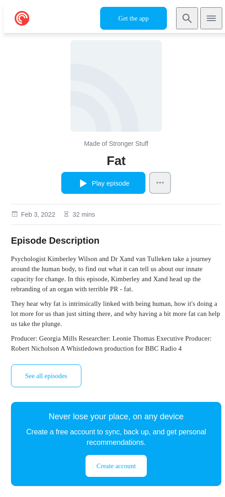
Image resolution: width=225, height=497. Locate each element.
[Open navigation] (211, 18)
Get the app (133, 18)
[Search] (187, 18)
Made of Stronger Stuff (116, 143)
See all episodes (46, 375)
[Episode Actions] (160, 183)
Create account (116, 466)
